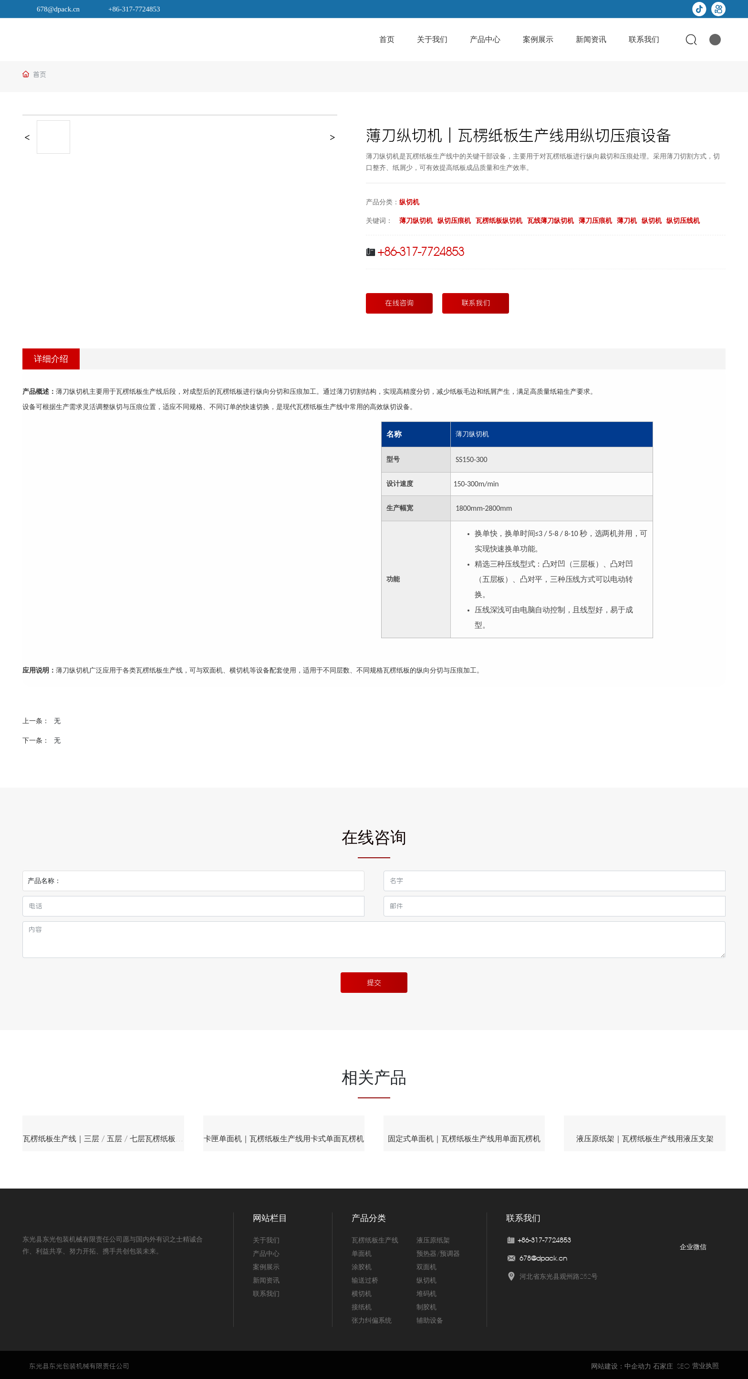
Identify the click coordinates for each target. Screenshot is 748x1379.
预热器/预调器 (438, 1251)
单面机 (362, 1251)
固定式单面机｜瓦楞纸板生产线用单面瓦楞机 (464, 1139)
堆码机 (426, 1291)
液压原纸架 (433, 1238)
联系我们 (266, 1291)
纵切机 (409, 202)
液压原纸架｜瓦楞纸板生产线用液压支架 (645, 1139)
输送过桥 (365, 1278)
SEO (683, 1363)
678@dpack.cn (58, 9)
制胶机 (426, 1305)
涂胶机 (362, 1265)
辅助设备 (429, 1318)
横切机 (362, 1291)
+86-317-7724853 (134, 9)
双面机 (426, 1265)
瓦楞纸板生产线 (375, 1238)
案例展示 (266, 1265)
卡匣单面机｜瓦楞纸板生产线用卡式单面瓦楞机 (284, 1139)
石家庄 (663, 1363)
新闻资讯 (266, 1278)
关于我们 (266, 1238)
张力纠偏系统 (372, 1318)
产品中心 (266, 1251)
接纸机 (362, 1305)
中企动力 (637, 1363)
